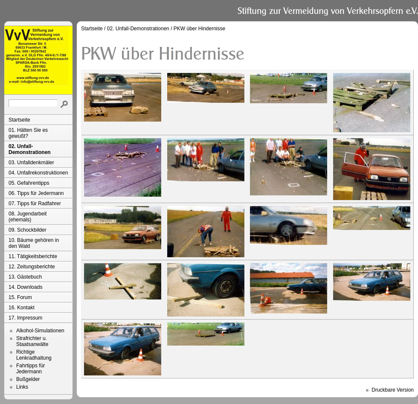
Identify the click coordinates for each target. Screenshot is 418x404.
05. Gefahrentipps (29, 183)
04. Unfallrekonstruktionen (38, 173)
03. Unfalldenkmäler (31, 163)
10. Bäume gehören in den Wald (34, 243)
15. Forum (20, 297)
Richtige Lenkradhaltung (34, 355)
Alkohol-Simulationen (40, 331)
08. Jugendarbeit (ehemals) (27, 217)
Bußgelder (28, 379)
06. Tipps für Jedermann (36, 193)
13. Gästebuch (25, 277)
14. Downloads (25, 287)
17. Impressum (25, 318)
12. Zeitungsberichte (32, 267)
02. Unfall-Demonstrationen (30, 149)
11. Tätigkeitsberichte (33, 256)
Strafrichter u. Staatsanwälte (32, 341)
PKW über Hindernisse (199, 29)
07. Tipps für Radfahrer (35, 203)
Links (22, 387)
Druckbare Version (393, 390)
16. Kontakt (22, 308)
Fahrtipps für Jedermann (30, 369)
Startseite (19, 120)
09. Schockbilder (27, 230)
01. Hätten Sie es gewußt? (28, 133)
